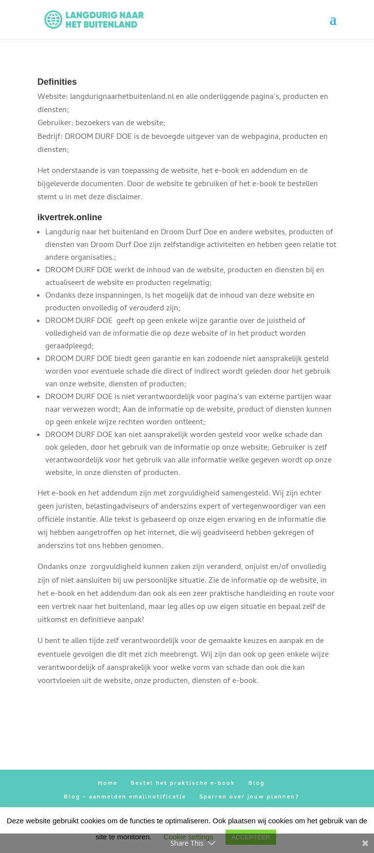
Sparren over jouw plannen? (249, 797)
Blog (256, 784)
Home (107, 784)
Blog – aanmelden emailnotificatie (125, 797)
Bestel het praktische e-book (183, 784)
